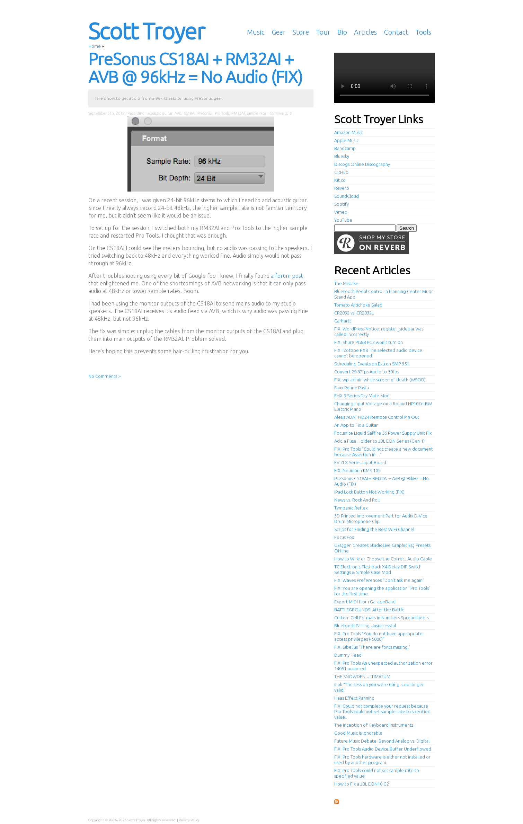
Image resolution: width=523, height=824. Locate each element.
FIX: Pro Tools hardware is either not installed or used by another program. (382, 759)
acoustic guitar (160, 113)
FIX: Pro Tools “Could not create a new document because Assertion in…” (383, 451)
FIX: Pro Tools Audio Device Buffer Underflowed (382, 748)
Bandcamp (345, 148)
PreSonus (205, 113)
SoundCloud (346, 196)
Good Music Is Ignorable (358, 732)
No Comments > (104, 376)
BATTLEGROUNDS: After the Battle (369, 609)
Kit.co (340, 180)
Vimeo (340, 212)
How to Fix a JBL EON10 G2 (361, 783)
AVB (178, 113)
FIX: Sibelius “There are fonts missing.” (372, 647)
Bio (342, 32)
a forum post (287, 276)
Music (256, 32)
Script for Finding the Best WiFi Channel (374, 529)
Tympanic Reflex (350, 507)
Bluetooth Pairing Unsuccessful (365, 625)
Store (301, 32)
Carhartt (342, 320)
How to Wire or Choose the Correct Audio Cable (383, 558)
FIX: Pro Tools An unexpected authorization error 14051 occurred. (383, 666)
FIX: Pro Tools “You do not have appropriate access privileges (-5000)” (378, 636)
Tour (323, 32)
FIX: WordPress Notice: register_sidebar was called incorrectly (378, 331)
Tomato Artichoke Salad (358, 304)
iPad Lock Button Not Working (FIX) (369, 491)
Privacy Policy (189, 820)
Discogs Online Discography (362, 164)
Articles (365, 32)
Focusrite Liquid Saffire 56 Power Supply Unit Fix (383, 433)
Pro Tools (222, 113)
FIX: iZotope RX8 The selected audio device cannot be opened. (378, 353)
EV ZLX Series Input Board (360, 462)
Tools (423, 32)
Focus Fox (344, 537)
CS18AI (189, 113)
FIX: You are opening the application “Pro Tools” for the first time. (382, 591)
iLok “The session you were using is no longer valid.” (379, 687)
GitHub (341, 172)
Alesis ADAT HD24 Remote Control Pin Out (376, 417)
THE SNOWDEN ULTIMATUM (362, 676)
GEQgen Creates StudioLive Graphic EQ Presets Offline (382, 548)
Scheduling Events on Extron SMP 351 (371, 363)
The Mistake (346, 283)
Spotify (341, 204)
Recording (135, 113)
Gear (279, 32)
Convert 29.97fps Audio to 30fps (366, 371)
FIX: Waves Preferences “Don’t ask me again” (379, 580)
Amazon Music (348, 132)
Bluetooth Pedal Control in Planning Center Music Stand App (383, 294)
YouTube (343, 220)
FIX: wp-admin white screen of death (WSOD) (380, 379)
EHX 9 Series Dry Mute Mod (362, 395)
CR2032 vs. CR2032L (354, 312)
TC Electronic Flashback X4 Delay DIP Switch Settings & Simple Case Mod (378, 569)
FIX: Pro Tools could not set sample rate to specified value (376, 773)
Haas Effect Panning (354, 697)
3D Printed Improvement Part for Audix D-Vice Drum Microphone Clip (380, 518)
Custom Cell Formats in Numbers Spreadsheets (381, 617)
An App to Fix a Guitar (356, 425)
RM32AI (238, 113)
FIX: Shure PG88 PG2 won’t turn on (368, 342)
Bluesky (341, 156)
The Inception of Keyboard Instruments (373, 725)
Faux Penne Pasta (351, 387)
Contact (396, 32)
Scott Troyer (146, 31)
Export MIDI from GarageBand (365, 601)
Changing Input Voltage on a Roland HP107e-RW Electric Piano (383, 406)
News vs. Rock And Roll (357, 499)
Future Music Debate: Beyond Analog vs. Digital (381, 740)
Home (94, 46)
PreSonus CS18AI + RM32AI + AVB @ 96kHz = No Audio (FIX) (195, 68)
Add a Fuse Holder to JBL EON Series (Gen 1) (379, 440)
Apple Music (346, 140)
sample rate (256, 113)
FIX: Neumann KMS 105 (357, 470)
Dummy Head (348, 655)
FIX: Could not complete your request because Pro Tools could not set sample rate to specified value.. (382, 711)
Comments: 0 (280, 113)
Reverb (341, 188)
